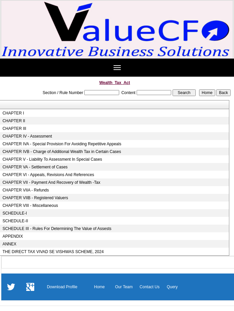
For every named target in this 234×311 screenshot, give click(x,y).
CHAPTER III (14, 128)
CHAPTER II (13, 121)
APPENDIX (12, 236)
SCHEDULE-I (14, 213)
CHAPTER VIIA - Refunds (25, 190)
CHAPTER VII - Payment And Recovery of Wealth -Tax (51, 182)
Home (99, 287)
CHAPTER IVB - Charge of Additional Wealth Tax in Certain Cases (61, 151)
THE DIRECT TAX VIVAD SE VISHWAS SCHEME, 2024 (52, 251)
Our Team (124, 287)
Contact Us (149, 287)
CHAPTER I (13, 113)
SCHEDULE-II (15, 221)
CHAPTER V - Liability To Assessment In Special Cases (52, 159)
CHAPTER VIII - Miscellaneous (30, 205)
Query (172, 287)
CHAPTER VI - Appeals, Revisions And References (48, 174)
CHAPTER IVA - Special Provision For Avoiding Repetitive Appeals (61, 144)
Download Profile (62, 287)
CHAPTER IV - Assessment (27, 136)
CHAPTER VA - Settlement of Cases (34, 167)
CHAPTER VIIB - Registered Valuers (35, 198)
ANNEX (9, 244)
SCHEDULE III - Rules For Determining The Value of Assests (56, 228)
